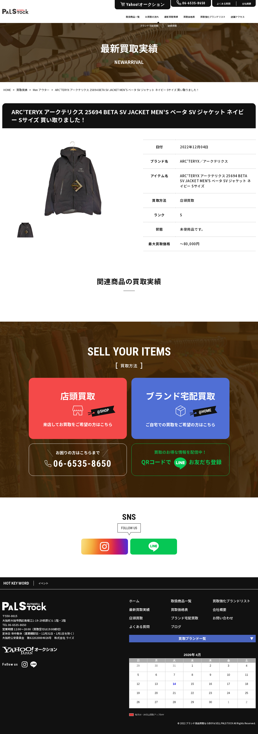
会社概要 (246, 3)
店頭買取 (136, 617)
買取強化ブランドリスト (212, 16)
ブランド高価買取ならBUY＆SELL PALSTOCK (209, 723)
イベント (43, 583)
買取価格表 (189, 16)
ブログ (176, 626)
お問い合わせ (223, 617)
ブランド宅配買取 (184, 617)
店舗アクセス (238, 16)
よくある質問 (223, 3)
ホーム (134, 600)
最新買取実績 (171, 16)
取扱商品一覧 (133, 16)
